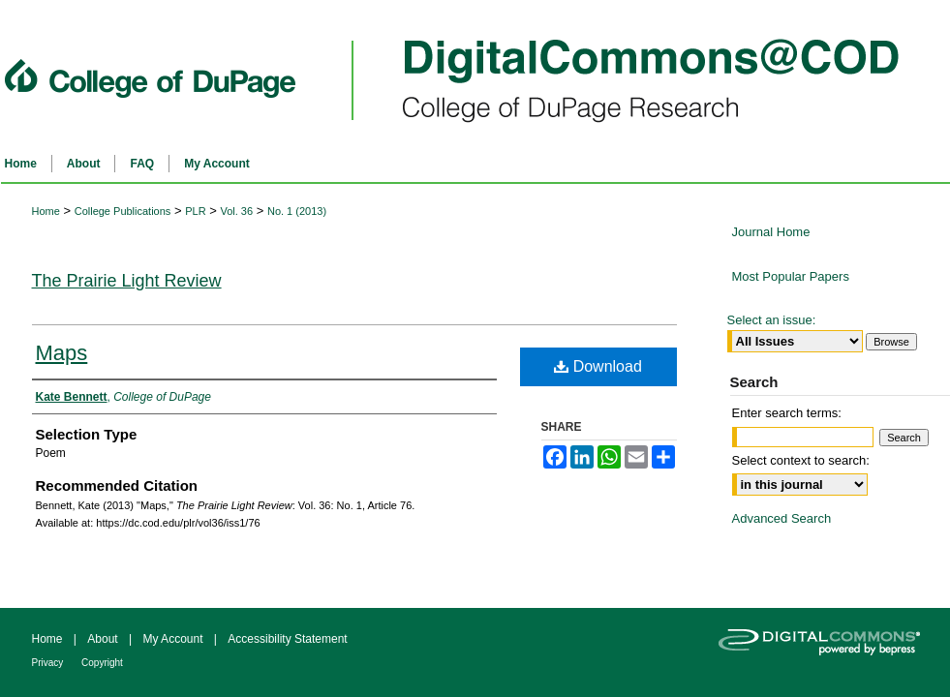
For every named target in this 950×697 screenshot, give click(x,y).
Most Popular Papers (790, 276)
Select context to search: (801, 460)
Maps (62, 353)
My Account (173, 639)
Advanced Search (782, 518)
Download (598, 366)
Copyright (102, 662)
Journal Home (771, 232)
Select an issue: (771, 320)
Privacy (49, 662)
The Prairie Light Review (127, 280)
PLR (195, 211)
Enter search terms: (787, 413)
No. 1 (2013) (296, 211)
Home (46, 211)
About (104, 639)
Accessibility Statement (287, 639)
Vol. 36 (236, 211)
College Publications (123, 211)
